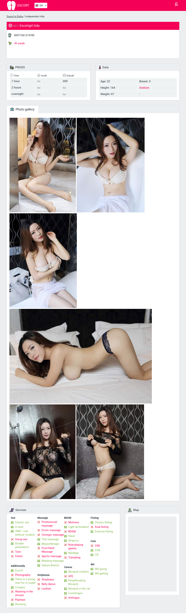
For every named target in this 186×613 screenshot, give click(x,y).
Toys (18, 551)
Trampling (74, 557)
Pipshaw (20, 599)
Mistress (73, 522)
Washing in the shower (24, 593)
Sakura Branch (50, 565)
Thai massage (50, 539)
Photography (22, 575)
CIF (97, 554)
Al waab (17, 43)
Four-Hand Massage (48, 549)
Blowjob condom (78, 571)
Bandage (73, 553)
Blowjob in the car (79, 588)
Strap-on (73, 540)
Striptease (48, 579)
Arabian (144, 87)
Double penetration (22, 545)
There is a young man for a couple (25, 581)
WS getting (101, 573)
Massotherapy (50, 543)
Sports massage (51, 556)
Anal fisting (101, 527)
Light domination (78, 527)
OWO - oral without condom (25, 532)
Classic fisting (103, 522)
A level (19, 527)
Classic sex (22, 522)
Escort (19, 570)
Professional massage (49, 523)
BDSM (72, 531)
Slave (71, 536)
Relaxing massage (53, 560)
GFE (70, 576)
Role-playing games (75, 546)
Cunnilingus (75, 593)
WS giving (101, 569)
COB (97, 550)
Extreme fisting (104, 531)
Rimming (20, 604)
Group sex (21, 539)
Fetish (19, 556)
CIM (97, 545)
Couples (20, 587)
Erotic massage (51, 530)
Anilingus (74, 597)
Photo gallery (22, 109)
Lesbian (46, 588)
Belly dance (48, 584)
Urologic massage (53, 534)
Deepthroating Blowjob (76, 582)
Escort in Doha (15, 16)
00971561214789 (24, 35)
